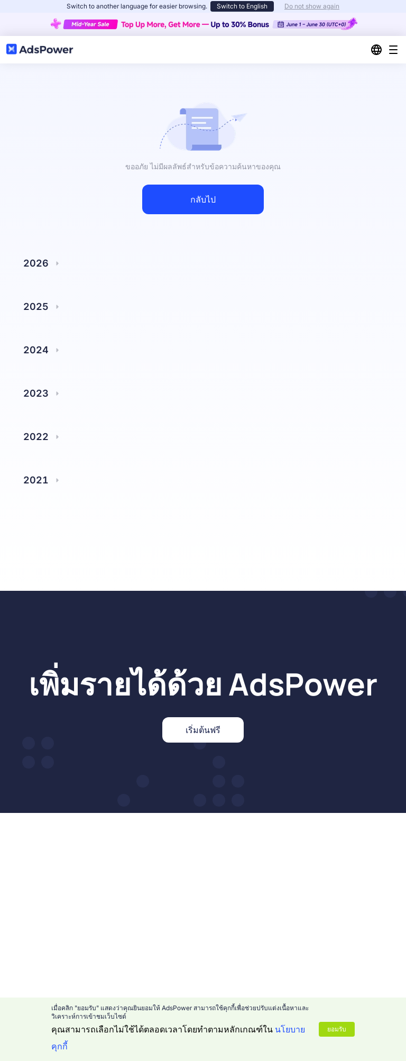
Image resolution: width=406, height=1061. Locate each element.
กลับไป (203, 199)
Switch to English (242, 6)
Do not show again (311, 6)
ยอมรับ (336, 1029)
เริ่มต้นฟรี (203, 730)
